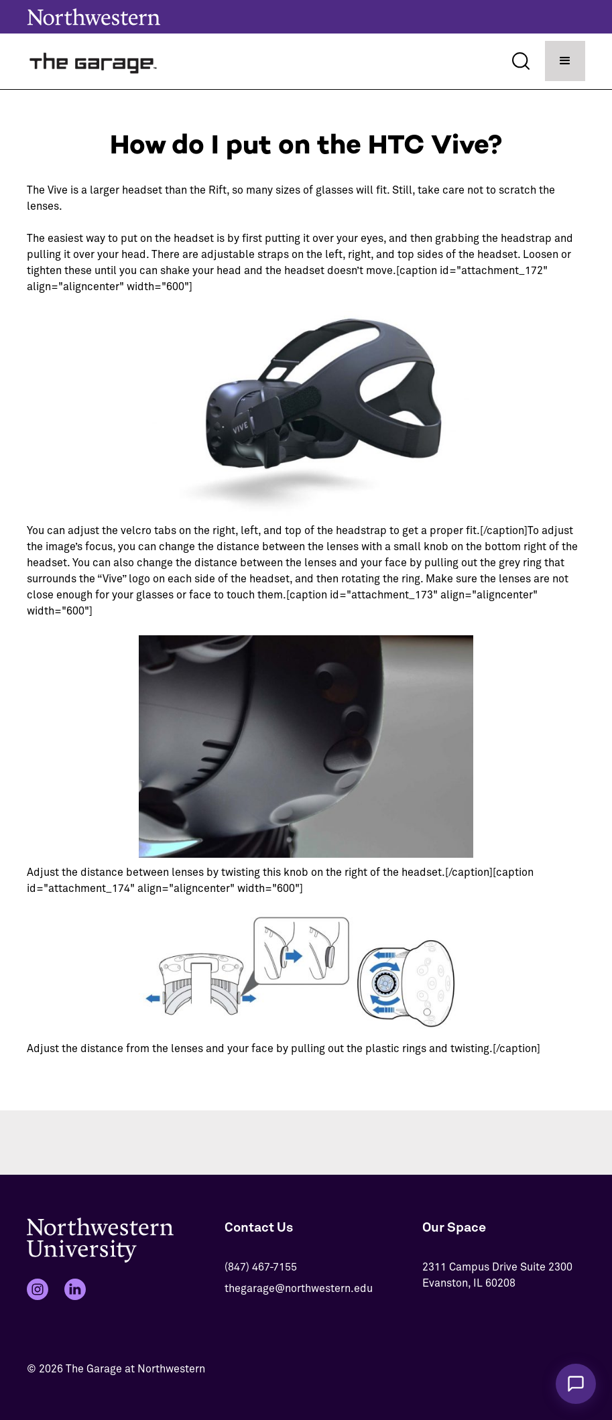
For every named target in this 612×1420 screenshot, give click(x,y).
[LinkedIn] (75, 1289)
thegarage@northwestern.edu (299, 1288)
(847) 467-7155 (261, 1267)
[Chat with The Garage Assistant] (576, 1384)
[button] (565, 61)
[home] (94, 61)
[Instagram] (37, 1289)
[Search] (521, 61)
